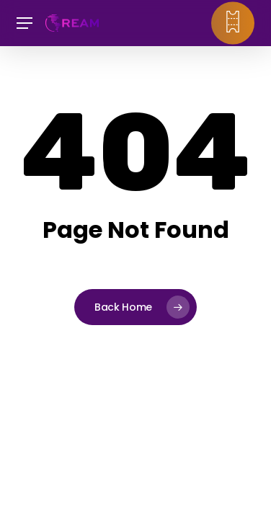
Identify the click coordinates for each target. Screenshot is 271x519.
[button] (24, 23)
